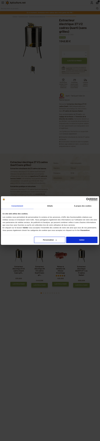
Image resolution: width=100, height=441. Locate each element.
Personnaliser (49, 240)
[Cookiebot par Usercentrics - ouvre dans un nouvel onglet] (87, 199)
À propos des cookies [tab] (82, 206)
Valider (81, 240)
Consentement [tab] (17, 206)
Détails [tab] (50, 206)
